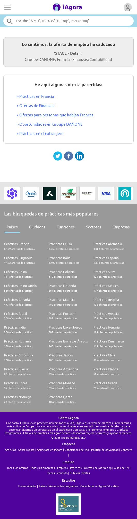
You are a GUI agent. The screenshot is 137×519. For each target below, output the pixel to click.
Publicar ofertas (80, 473)
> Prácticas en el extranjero (40, 133)
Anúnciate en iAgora (49, 449)
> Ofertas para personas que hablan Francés (54, 115)
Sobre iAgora (26, 449)
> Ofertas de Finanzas (35, 105)
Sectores (93, 227)
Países (12, 227)
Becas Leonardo (57, 473)
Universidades (27, 486)
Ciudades (37, 227)
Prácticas (76, 467)
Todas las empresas (42, 467)
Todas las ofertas (17, 467)
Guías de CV (121, 467)
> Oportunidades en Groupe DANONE (49, 124)
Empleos (62, 467)
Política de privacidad (104, 449)
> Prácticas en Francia (35, 96)
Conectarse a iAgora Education (99, 486)
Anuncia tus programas (63, 486)
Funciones (66, 227)
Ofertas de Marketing (98, 467)
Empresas (121, 227)
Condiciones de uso (77, 449)
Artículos (10, 449)
